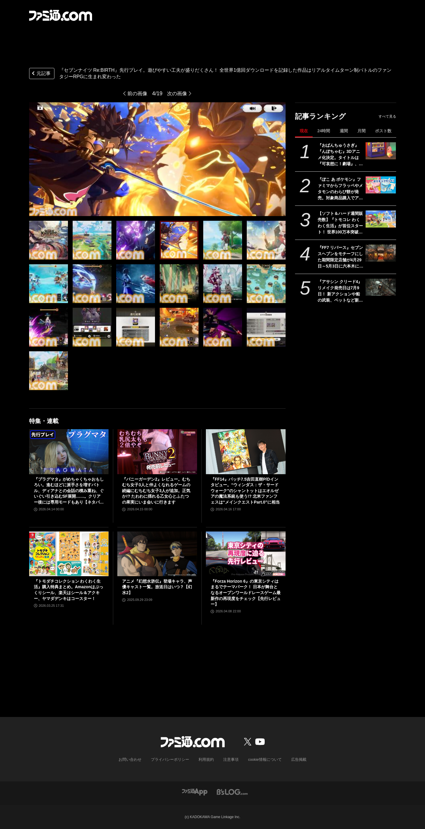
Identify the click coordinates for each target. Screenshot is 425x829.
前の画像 (136, 93)
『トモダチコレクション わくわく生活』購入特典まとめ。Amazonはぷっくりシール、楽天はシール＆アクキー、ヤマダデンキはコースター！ (68, 590)
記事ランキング (320, 116)
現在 (304, 130)
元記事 (41, 74)
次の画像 (177, 93)
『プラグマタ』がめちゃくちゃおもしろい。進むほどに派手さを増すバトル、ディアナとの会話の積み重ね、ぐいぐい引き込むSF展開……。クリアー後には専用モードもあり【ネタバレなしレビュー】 (69, 491)
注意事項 (230, 760)
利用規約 (206, 760)
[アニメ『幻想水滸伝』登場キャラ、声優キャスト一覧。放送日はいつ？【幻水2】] (157, 554)
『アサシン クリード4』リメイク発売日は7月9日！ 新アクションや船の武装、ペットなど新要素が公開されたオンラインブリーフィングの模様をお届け (340, 291)
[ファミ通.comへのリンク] (60, 15)
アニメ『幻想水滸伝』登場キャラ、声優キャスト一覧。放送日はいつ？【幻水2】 (157, 587)
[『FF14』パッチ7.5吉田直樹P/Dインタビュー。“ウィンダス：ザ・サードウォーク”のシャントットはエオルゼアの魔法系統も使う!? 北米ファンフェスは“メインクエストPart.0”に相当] (246, 451)
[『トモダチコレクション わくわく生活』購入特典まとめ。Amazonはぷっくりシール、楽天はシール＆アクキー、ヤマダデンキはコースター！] (69, 554)
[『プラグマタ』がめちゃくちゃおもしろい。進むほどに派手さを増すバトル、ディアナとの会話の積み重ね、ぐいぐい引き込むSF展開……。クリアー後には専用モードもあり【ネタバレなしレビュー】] (69, 451)
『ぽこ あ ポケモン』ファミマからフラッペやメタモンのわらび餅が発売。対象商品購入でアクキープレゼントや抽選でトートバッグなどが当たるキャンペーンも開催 (340, 189)
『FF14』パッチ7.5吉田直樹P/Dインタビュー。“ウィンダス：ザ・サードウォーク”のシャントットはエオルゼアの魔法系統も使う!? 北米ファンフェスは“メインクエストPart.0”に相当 (245, 490)
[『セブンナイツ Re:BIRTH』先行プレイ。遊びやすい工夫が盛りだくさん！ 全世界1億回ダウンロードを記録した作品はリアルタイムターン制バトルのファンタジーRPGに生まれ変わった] (48, 240)
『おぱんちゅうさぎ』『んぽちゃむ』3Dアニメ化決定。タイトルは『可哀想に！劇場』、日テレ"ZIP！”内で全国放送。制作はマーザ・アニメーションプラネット (340, 155)
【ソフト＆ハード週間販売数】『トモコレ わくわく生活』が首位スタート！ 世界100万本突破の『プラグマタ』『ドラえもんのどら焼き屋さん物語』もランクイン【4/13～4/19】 (340, 223)
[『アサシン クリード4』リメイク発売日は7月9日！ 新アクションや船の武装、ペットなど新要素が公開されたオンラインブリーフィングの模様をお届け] (381, 287)
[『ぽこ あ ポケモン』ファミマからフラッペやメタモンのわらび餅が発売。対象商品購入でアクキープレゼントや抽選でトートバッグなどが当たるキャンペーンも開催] (381, 184)
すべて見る (387, 116)
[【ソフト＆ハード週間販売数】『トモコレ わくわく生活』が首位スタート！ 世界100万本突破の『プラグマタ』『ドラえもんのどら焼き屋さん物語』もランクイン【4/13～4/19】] (381, 219)
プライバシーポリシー (172, 760)
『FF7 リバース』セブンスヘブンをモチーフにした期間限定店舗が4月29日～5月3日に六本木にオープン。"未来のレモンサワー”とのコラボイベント (341, 257)
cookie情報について (262, 760)
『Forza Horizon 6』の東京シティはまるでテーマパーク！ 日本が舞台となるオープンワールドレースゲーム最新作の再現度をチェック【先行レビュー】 (246, 592)
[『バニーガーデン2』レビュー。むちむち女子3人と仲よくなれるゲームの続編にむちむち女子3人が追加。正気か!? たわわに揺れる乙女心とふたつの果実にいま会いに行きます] (157, 451)
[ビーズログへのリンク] (232, 791)
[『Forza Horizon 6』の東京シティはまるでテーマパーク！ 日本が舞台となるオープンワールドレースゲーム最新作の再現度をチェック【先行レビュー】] (246, 554)
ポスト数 (383, 130)
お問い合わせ (134, 760)
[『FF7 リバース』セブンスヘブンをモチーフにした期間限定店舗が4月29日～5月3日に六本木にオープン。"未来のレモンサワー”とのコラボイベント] (381, 253)
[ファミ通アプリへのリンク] (194, 791)
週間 (344, 130)
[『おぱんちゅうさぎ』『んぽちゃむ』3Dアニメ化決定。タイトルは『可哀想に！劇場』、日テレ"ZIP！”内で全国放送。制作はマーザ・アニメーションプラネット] (381, 150)
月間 (361, 130)
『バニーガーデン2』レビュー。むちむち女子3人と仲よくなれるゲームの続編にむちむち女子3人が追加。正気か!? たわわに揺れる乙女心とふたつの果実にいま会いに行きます (156, 490)
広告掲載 (294, 760)
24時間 (323, 130)
